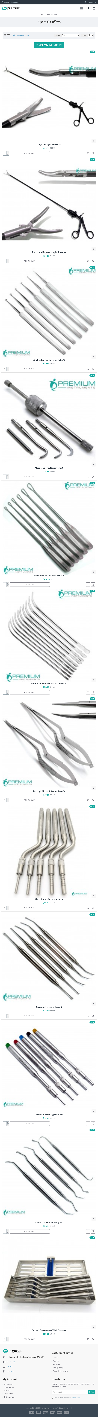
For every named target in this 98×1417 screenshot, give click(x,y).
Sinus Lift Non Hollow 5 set (49, 1222)
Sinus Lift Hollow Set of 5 (49, 1007)
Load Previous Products (50, 45)
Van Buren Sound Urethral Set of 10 (49, 683)
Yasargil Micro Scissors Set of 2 (49, 791)
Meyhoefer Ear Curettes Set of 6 (49, 360)
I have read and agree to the (66, 1398)
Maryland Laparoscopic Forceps (49, 252)
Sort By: (57, 35)
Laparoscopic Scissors (49, 144)
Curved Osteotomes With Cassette (49, 1330)
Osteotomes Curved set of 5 (49, 899)
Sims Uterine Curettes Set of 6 (49, 576)
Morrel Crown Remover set (49, 468)
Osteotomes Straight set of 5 (49, 1115)
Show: (85, 35)
